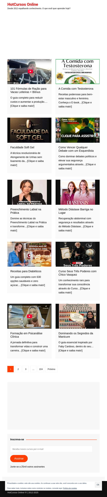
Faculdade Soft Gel (22, 147)
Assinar (19, 458)
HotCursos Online (22, 4)
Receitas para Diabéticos (25, 271)
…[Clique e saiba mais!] (31, 285)
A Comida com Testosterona (76, 88)
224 (41, 369)
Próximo (51, 369)
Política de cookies (70, 488)
